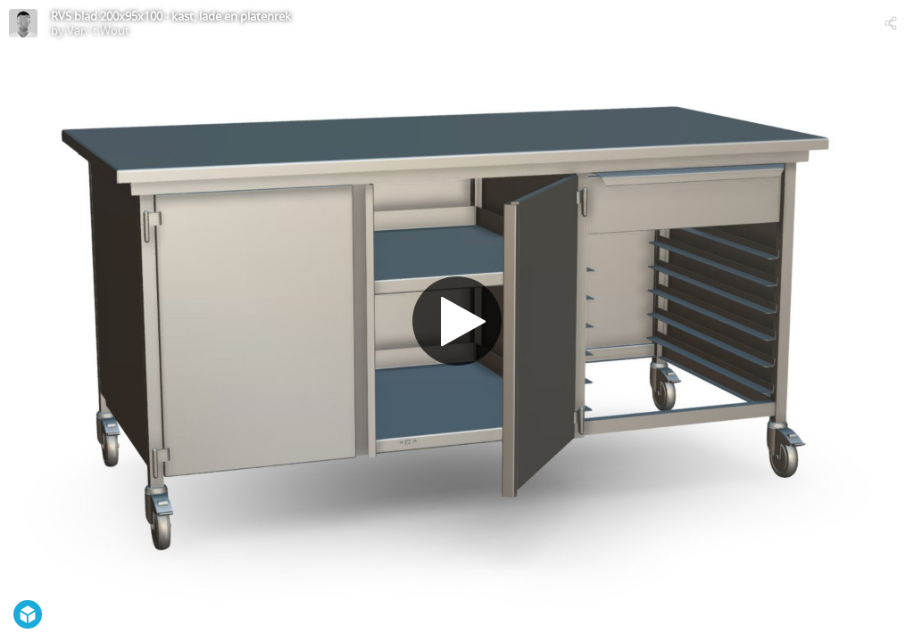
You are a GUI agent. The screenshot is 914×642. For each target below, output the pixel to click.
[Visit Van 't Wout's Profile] (23, 23)
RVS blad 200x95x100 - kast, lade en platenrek (171, 16)
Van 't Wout (98, 30)
